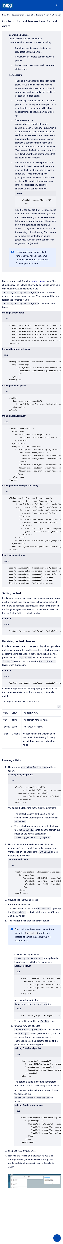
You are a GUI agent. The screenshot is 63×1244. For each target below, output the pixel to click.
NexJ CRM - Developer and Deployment (17, 15)
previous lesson (38, 281)
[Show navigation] (57, 1238)
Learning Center (42, 15)
